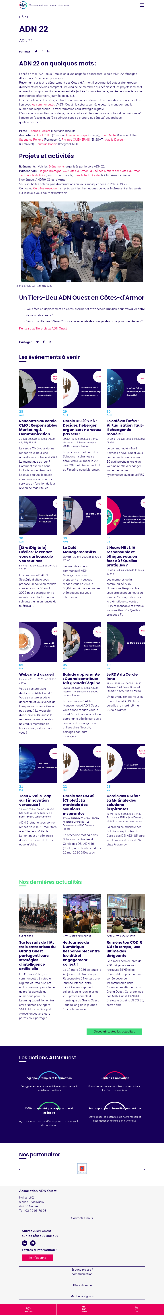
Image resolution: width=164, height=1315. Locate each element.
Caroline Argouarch (46, 188)
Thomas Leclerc (39, 130)
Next (144, 1169)
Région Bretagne (50, 170)
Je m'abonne (37, 1257)
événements (56, 166)
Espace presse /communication (82, 1272)
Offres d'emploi (82, 1285)
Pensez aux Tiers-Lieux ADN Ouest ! (44, 328)
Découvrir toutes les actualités (114, 1031)
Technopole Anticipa (32, 175)
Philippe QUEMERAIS (76, 139)
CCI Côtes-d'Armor (75, 170)
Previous (19, 1169)
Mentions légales (82, 1296)
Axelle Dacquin (115, 139)
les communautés (43, 104)
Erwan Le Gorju (76, 135)
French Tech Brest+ (87, 175)
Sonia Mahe (108, 135)
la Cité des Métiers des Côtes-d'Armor (114, 170)
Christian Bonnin (46, 144)
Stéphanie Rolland (31, 139)
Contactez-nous (82, 1218)
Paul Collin (44, 135)
